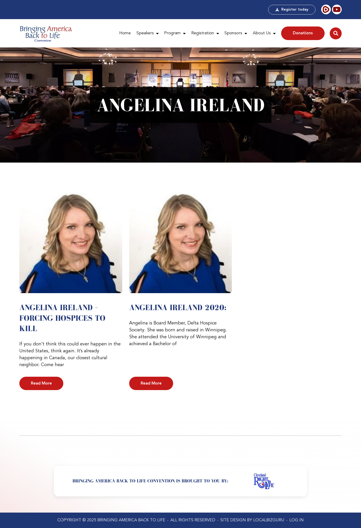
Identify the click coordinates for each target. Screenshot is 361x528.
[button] (336, 33)
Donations (303, 33)
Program (175, 33)
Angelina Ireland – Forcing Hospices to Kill (62, 318)
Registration (205, 33)
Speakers (148, 33)
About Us (264, 33)
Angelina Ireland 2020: (178, 307)
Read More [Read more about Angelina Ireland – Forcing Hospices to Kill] (41, 383)
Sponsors (235, 33)
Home (125, 33)
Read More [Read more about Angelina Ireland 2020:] (151, 383)
